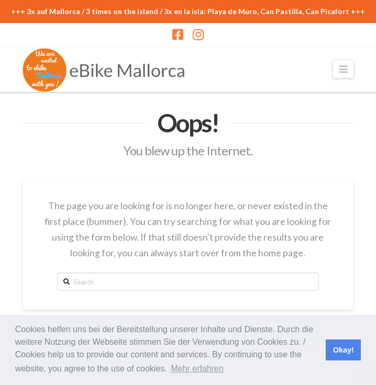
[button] (343, 69)
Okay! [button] (343, 350)
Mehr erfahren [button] (197, 368)
